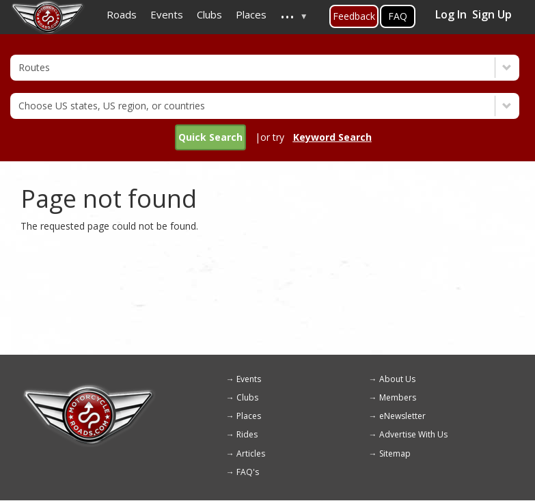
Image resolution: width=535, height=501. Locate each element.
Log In (451, 14)
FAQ (397, 16)
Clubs (247, 397)
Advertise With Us (413, 434)
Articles (250, 453)
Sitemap (395, 453)
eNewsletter (402, 416)
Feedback (354, 16)
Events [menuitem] (166, 14)
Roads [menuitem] (122, 14)
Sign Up (492, 14)
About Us (397, 379)
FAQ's (247, 472)
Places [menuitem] (251, 14)
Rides (247, 434)
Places (248, 416)
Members (397, 397)
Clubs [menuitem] (209, 14)
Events (248, 379)
